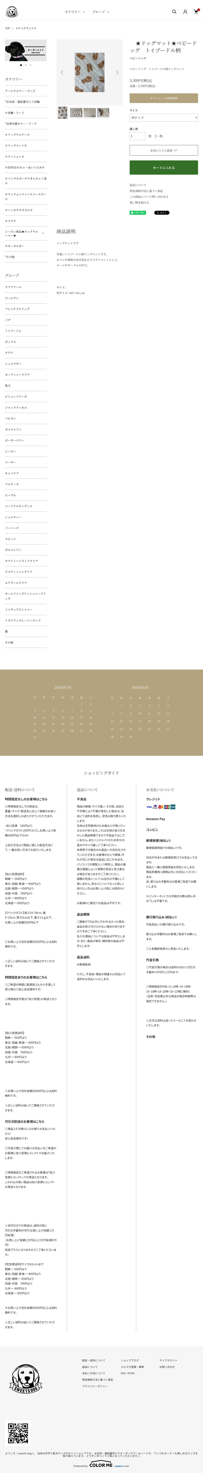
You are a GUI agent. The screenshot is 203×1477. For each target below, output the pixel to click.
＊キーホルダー (14, 246)
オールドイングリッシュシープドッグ (25, 596)
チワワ (9, 353)
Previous (62, 72)
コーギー (10, 462)
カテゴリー (72, 11)
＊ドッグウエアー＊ (17, 135)
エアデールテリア (16, 583)
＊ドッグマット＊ (26, 28)
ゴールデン (12, 298)
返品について (138, 185)
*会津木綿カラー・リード (21, 124)
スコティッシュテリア (19, 572)
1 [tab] (21, 65)
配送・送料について (93, 1360)
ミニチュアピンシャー (19, 609)
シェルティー (13, 517)
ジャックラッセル (16, 407)
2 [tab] (26, 65)
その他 (9, 642)
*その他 (10, 257)
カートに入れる (164, 167)
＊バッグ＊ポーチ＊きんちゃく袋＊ (26, 180)
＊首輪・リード (14, 113)
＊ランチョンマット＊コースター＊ (25, 196)
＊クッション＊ (14, 156)
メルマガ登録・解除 (132, 1367)
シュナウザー (13, 364)
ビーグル (10, 495)
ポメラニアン (13, 429)
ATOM (131, 1373)
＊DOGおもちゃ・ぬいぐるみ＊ (25, 167)
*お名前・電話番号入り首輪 (22, 102)
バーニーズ (12, 528)
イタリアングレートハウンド (23, 620)
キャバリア (12, 473)
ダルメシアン (13, 550)
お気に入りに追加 (164, 150)
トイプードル (13, 331)
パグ (8, 320)
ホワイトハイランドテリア (21, 561)
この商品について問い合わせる (149, 197)
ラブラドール (13, 287)
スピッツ (10, 539)
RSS (123, 1373)
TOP (7, 28)
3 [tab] (31, 65)
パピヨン (10, 418)
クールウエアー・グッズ (20, 91)
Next (117, 72)
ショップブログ (130, 1360)
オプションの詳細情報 (164, 98)
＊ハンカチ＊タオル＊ (19, 210)
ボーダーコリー (14, 440)
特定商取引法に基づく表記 (146, 191)
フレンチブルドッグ (17, 309)
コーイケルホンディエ (18, 506)
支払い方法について (93, 1373)
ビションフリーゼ (16, 396)
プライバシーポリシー (95, 1386)
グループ (98, 11)
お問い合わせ (167, 1367)
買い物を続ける (139, 202)
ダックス (10, 342)
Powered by (101, 1463)
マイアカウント (168, 1360)
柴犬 (8, 386)
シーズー (10, 451)
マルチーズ (12, 484)
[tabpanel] (26, 50)
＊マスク (10, 221)
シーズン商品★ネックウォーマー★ (21, 233)
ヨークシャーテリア (17, 375)
